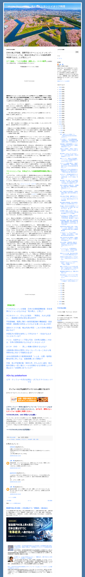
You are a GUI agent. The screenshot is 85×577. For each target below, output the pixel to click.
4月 (61, 292)
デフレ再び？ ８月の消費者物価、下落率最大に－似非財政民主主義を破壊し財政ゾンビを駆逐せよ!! (69, 141)
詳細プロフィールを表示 (63, 81)
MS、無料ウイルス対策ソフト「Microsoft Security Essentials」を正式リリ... (69, 136)
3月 (61, 294)
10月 (61, 130)
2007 (60, 303)
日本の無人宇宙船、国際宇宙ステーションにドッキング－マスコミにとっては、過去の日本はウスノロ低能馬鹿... (69, 198)
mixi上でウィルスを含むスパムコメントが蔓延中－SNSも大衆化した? (69, 280)
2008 (60, 301)
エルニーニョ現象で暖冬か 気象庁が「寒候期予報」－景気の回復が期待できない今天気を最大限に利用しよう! (69, 165)
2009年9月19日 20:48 (15, 494)
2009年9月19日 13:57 (15, 468)
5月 (61, 290)
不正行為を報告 (61, 308)
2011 (60, 119)
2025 (60, 89)
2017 (60, 106)
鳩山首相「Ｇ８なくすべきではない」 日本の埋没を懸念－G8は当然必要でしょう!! (69, 155)
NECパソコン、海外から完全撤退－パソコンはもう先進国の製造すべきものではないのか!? (69, 160)
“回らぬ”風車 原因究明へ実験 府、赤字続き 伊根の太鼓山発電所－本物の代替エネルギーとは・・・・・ (69, 244)
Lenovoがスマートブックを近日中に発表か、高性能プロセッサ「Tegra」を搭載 (69, 263)
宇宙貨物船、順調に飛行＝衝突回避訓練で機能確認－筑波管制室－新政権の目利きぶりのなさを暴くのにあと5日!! (69, 222)
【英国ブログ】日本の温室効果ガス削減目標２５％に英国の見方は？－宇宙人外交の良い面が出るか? (69, 171)
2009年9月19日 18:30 (15, 481)
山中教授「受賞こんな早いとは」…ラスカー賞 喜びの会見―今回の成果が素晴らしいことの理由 (69, 212)
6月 (61, 288)
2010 (60, 122)
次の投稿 (9, 500)
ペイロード (34, 194)
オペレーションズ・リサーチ (28, 184)
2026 (60, 87)
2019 (60, 102)
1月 (61, 299)
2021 (60, 98)
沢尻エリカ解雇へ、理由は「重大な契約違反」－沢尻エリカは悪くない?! (69, 150)
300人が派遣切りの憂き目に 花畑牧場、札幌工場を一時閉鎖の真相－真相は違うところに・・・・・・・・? (69, 187)
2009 (60, 124)
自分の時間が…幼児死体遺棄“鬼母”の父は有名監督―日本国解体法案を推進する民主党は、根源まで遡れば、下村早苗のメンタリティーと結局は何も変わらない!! (33, 547)
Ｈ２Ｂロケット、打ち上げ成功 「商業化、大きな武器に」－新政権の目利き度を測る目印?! (69, 234)
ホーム (29, 500)
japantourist (13, 473)
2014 (60, 113)
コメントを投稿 (12, 497)
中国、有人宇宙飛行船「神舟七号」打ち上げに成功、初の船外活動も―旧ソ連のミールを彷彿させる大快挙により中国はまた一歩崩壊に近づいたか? (29, 365)
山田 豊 (12, 460)
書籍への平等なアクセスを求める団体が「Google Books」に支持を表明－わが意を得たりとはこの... (69, 268)
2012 (60, 117)
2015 (60, 111)
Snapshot (59, 320)
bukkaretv (12, 447)
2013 (60, 115)
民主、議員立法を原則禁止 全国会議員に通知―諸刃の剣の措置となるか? (69, 193)
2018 (60, 104)
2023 (60, 93)
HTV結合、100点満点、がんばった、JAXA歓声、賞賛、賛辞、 (25, 439)
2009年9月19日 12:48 (15, 455)
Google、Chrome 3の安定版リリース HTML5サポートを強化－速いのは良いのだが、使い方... (70, 207)
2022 (60, 96)
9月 (61, 132)
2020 (60, 100)
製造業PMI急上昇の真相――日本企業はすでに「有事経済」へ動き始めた (27, 508)
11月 (61, 128)
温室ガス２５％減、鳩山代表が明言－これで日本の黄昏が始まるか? (69, 254)
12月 (61, 126)
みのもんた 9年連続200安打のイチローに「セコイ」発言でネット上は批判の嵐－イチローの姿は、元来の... (69, 176)
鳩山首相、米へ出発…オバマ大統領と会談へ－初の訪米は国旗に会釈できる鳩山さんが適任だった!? (69, 182)
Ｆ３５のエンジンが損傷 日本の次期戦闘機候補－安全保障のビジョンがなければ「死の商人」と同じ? (69, 217)
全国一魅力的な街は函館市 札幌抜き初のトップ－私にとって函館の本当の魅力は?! (69, 239)
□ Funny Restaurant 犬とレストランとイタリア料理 (35, 6)
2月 (61, 296)
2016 (60, 109)
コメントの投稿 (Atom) (15, 503)
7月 (61, 286)
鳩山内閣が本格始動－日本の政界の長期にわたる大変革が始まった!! (69, 203)
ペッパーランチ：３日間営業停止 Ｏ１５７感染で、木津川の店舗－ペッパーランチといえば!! (69, 250)
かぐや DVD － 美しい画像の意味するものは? (26, 347)
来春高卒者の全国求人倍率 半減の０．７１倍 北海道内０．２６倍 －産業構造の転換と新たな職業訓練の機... (69, 228)
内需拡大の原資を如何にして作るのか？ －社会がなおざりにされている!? (69, 258)
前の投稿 (50, 500)
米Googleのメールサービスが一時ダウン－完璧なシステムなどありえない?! (69, 276)
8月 (61, 283)
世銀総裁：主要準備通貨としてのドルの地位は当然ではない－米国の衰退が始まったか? (69, 145)
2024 (60, 91)
